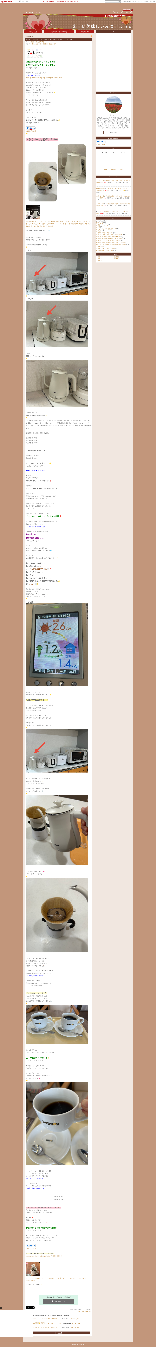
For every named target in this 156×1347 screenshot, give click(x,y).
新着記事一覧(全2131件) (59, 32)
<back (105, 169)
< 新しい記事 (33, 32)
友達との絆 (99, 246)
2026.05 (100, 257)
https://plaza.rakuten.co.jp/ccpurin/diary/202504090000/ (44, 78)
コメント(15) (76, 1323)
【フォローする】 (118, 12)
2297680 (126, 10)
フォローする (113, 132)
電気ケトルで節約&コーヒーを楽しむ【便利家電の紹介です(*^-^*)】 (47, 39)
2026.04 (100, 259)
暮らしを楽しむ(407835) (37, 42)
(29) (71, 39)
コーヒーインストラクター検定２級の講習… (44, 1319)
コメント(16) (74, 1327)
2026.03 (100, 261)
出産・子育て (25, 1)
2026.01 (116, 259)
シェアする (38, 1307)
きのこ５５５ (100, 204)
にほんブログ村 (31, 131)
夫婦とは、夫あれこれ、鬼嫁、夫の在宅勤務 (109, 235)
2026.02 (116, 257)
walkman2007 (100, 188)
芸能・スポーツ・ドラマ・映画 (105, 248)
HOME (26, 12)
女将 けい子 (100, 196)
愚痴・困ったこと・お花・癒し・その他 (108, 240)
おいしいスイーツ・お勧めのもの (106, 229)
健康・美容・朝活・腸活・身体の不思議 (108, 237)
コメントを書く (86, 1311)
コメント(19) (74, 1319)
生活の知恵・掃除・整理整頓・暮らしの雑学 (44, 44)
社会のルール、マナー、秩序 (104, 250)
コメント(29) (76, 1311)
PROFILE (38, 12)
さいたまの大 (100, 180)
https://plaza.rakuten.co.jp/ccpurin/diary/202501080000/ (44, 1256)
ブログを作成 (144, 1)
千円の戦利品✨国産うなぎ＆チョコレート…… (45, 1323)
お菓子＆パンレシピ (102, 225)
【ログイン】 (128, 12)
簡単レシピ (99, 223)
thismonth (113, 169)
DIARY (31, 12)
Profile (113, 93)
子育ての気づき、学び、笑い (104, 233)
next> (121, 169)
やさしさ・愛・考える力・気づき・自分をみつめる (111, 244)
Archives (113, 254)
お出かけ (98, 231)
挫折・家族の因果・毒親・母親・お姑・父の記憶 (110, 242)
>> (129, 1)
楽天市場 (152, 1)
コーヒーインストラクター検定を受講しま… (44, 1327)
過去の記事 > (85, 32)
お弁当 (98, 227)
